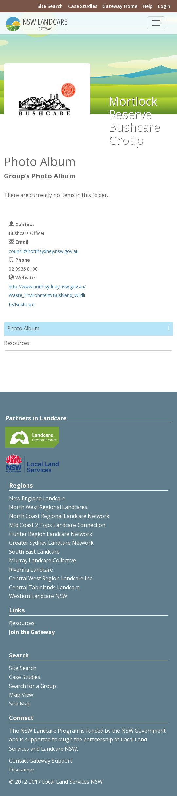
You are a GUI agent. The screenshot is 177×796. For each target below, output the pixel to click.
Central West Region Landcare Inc (50, 578)
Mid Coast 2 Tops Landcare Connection (57, 525)
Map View (21, 694)
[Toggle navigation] (156, 22)
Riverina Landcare (31, 569)
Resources (16, 343)
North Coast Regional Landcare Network (59, 516)
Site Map (20, 703)
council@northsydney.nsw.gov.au (44, 251)
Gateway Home (119, 6)
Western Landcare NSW (38, 596)
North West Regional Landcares (48, 507)
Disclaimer (22, 769)
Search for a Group (32, 685)
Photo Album (23, 328)
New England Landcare (37, 498)
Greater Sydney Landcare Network (51, 542)
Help (148, 6)
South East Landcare (34, 551)
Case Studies (82, 6)
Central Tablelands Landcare (44, 587)
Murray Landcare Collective (42, 560)
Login (164, 6)
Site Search (50, 6)
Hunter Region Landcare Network (50, 534)
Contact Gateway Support (40, 760)
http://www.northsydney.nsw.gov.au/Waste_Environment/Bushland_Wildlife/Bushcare (47, 295)
